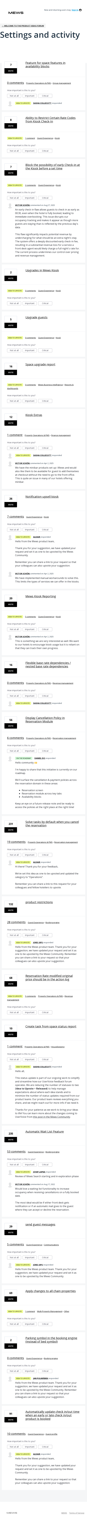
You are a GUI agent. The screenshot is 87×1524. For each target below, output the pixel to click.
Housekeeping (57, 1046)
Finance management (61, 435)
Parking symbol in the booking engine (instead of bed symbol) (51, 1340)
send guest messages (40, 1224)
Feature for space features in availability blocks (45, 64)
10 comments (16, 1434)
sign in (75, 10)
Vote (10, 71)
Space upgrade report (40, 364)
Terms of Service (76, 1513)
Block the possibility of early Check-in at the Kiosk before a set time (52, 166)
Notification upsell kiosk (42, 497)
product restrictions (39, 902)
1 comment (30, 138)
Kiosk (57, 138)
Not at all (15, 96)
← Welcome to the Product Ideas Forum (23, 25)
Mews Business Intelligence (50, 384)
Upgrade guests (36, 317)
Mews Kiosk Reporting (40, 596)
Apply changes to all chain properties (50, 1291)
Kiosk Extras (33, 415)
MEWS (64, 1513)
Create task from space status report (50, 1026)
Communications (51, 1244)
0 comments (15, 83)
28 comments (16, 922)
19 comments (16, 842)
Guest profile (51, 1434)
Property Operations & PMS (38, 83)
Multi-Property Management (49, 1311)
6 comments (15, 738)
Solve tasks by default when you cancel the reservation (52, 823)
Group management (62, 83)
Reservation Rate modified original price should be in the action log (49, 977)
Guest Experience (45, 138)
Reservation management (64, 738)
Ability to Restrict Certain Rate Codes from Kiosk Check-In (50, 119)
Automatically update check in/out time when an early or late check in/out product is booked (52, 1415)
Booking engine (52, 922)
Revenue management (63, 683)
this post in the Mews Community (51, 1116)
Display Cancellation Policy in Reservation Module (45, 719)
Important (31, 96)
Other (66, 1311)
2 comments (30, 185)
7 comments (15, 517)
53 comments (16, 1152)
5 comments (30, 616)
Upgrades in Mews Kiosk (42, 270)
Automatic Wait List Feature (44, 1132)
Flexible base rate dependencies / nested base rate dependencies (48, 664)
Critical (47, 96)
